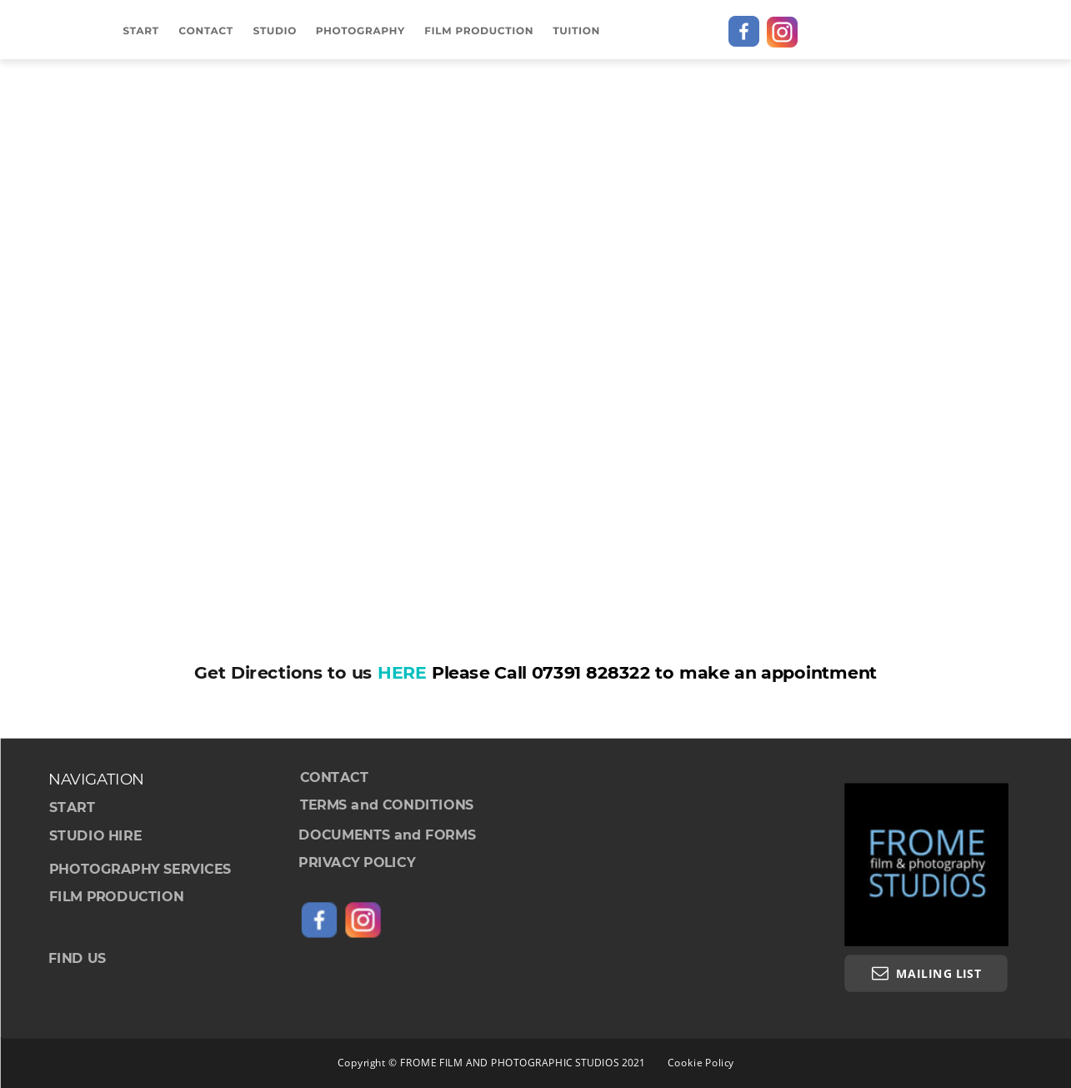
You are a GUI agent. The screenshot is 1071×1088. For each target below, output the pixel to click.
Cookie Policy (701, 1062)
